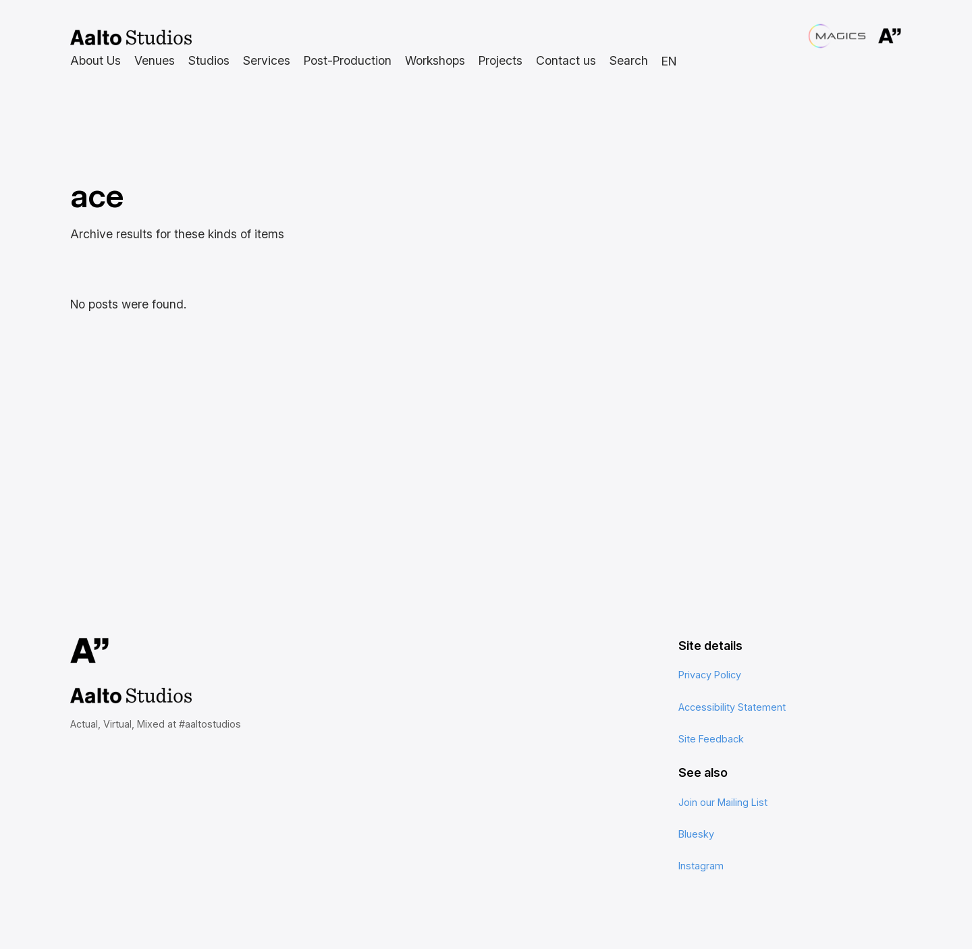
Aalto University (872, 36)
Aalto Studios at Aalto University (131, 38)
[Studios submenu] (209, 61)
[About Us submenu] (95, 61)
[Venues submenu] (155, 61)
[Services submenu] (266, 61)
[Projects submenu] (500, 61)
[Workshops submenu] (435, 61)
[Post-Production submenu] (347, 61)
